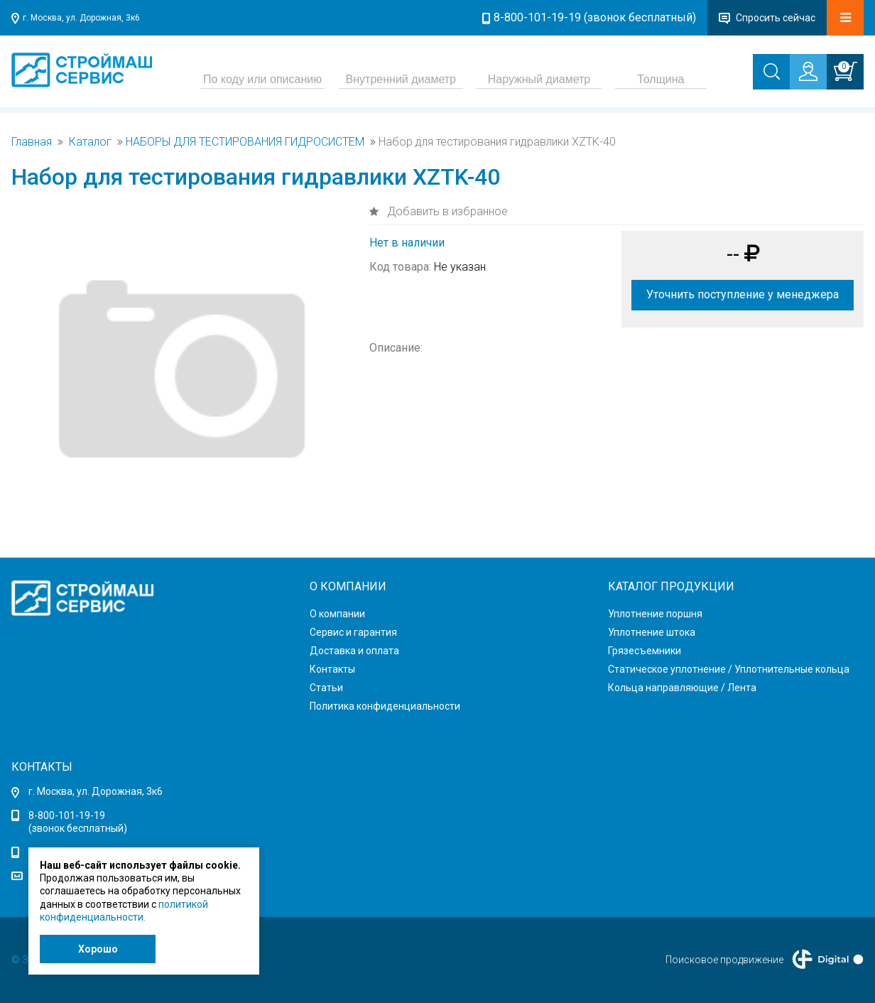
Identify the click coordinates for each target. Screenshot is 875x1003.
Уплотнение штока (651, 632)
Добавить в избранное (446, 211)
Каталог (90, 142)
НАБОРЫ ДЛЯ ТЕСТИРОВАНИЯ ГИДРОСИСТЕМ (245, 142)
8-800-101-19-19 (66, 815)
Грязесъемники (644, 650)
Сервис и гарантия (353, 632)
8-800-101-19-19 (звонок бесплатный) (595, 17)
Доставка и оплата (354, 650)
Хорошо (98, 949)
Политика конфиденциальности (385, 706)
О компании (337, 613)
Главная (31, 142)
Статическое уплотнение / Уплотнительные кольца (728, 669)
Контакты (332, 669)
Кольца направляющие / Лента (682, 687)
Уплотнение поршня (655, 613)
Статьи (326, 687)
